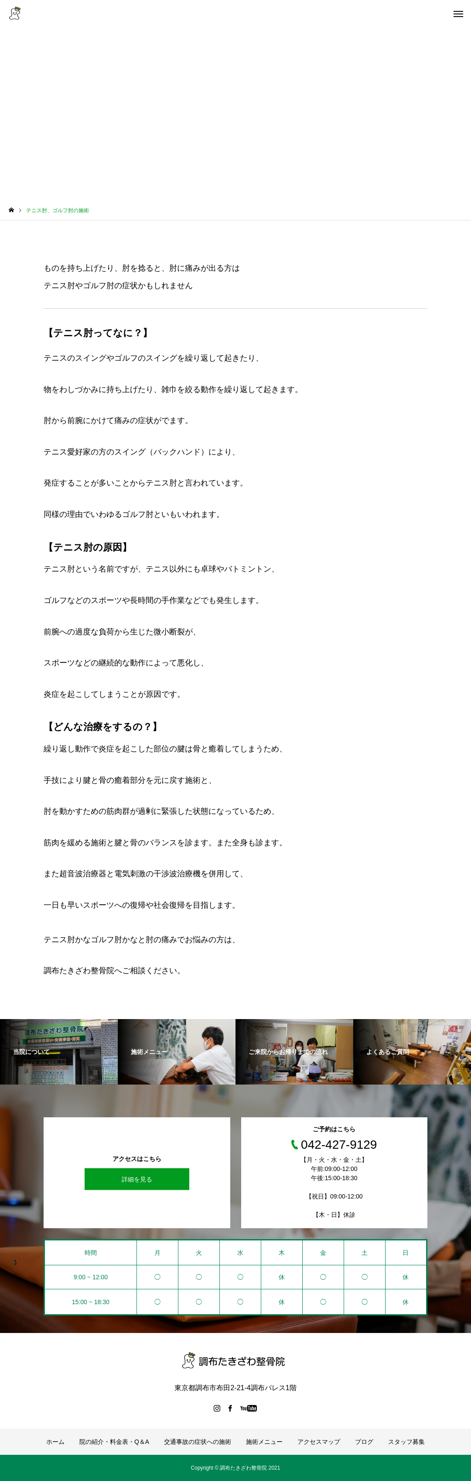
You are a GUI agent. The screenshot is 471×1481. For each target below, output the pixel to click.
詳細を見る (137, 1178)
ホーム (55, 1441)
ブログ (364, 1441)
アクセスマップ (318, 1441)
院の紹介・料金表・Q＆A (114, 1441)
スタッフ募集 (406, 1441)
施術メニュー (264, 1441)
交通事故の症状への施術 (197, 1441)
